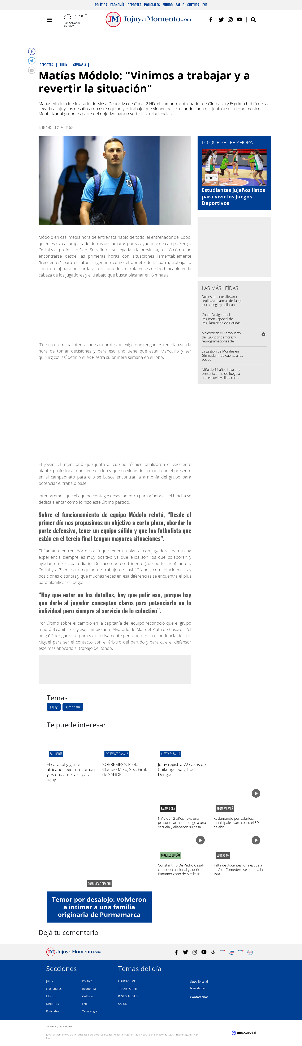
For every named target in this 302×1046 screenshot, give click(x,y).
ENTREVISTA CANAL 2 (116, 753)
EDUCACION (126, 981)
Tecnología (89, 1011)
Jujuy (53, 707)
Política (101, 4)
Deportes (134, 4)
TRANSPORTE (127, 989)
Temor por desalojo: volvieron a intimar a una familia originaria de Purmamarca (99, 907)
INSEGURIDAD (128, 996)
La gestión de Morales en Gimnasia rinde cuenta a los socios (222, 355)
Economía (117, 4)
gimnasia (73, 707)
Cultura (193, 4)
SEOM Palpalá (225, 808)
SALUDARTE (56, 753)
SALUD (122, 1004)
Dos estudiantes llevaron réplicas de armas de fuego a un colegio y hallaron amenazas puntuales (222, 302)
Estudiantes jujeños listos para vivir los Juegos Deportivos (233, 196)
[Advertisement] (114, 668)
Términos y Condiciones (59, 1026)
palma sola (168, 808)
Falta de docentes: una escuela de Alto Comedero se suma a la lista (238, 869)
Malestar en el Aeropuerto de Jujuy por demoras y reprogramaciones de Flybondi (221, 339)
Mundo (168, 4)
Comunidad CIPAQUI (99, 883)
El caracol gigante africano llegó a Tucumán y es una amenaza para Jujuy (71, 772)
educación (223, 855)
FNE (204, 4)
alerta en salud (170, 753)
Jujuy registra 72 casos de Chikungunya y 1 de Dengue (182, 769)
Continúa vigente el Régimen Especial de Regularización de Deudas (221, 318)
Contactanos (199, 997)
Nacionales (54, 989)
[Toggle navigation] (49, 21)
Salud (180, 4)
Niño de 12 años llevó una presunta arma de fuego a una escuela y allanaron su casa (221, 375)
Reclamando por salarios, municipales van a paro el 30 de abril (236, 822)
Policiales (152, 4)
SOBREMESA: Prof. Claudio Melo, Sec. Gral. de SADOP (124, 769)
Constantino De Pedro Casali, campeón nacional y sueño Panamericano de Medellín (181, 869)
